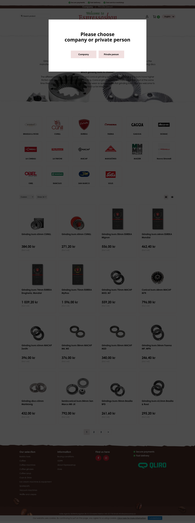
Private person (111, 54)
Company (83, 54)
